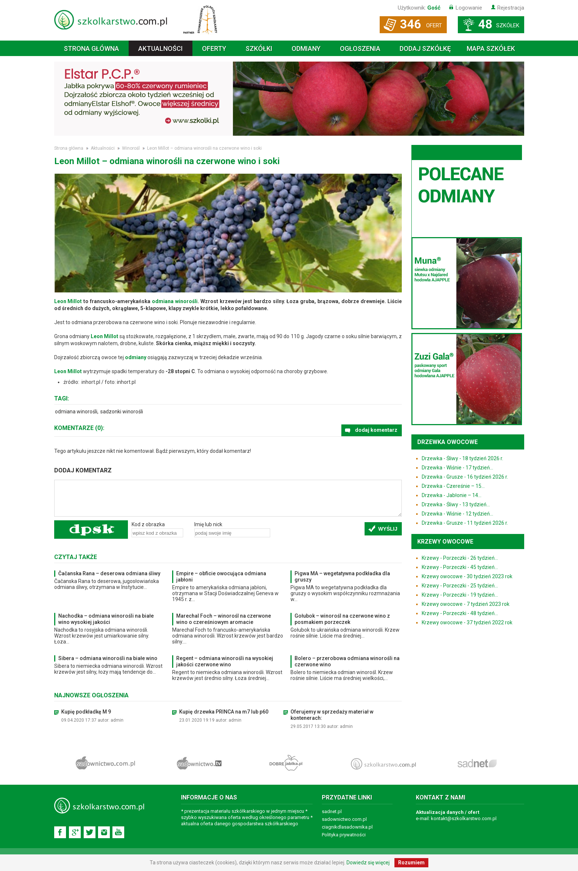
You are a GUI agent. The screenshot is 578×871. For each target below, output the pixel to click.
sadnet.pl (332, 811)
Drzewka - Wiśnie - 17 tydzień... (457, 468)
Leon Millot (68, 301)
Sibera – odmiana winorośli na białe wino (107, 658)
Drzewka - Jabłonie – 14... (451, 495)
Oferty (214, 48)
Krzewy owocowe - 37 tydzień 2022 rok (467, 622)
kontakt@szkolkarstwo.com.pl (464, 818)
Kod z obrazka (148, 524)
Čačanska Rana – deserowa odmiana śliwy (109, 573)
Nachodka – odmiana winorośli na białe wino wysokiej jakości (106, 619)
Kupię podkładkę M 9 (86, 712)
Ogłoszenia (360, 48)
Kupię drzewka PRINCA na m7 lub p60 (223, 712)
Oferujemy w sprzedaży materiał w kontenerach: (331, 715)
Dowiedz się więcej (368, 862)
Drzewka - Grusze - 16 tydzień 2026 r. (465, 477)
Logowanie (469, 7)
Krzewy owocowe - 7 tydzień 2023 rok (465, 604)
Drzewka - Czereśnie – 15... (453, 486)
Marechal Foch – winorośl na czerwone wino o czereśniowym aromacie (223, 619)
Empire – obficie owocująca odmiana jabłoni (221, 576)
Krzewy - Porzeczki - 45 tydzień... (460, 567)
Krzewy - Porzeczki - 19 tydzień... (460, 595)
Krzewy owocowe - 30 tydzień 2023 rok (467, 576)
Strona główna (91, 48)
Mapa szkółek (491, 48)
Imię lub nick (208, 524)
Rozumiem (411, 862)
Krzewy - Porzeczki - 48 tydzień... (460, 613)
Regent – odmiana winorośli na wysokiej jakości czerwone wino (224, 661)
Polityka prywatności (344, 834)
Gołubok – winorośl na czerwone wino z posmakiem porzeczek (342, 619)
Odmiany (306, 48)
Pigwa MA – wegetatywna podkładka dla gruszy (342, 576)
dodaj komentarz (376, 430)
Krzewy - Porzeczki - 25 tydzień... (460, 586)
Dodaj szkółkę (425, 48)
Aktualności (160, 48)
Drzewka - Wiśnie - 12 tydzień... (457, 514)
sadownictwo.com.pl (344, 819)
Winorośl (131, 148)
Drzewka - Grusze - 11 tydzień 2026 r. (465, 523)
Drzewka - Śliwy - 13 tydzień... (456, 504)
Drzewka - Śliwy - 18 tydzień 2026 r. (462, 458)
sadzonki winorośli (121, 411)
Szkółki (259, 48)
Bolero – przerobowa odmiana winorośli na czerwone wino (347, 661)
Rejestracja (510, 7)
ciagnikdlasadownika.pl (347, 827)
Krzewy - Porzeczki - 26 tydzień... (460, 558)
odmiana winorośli (175, 301)
